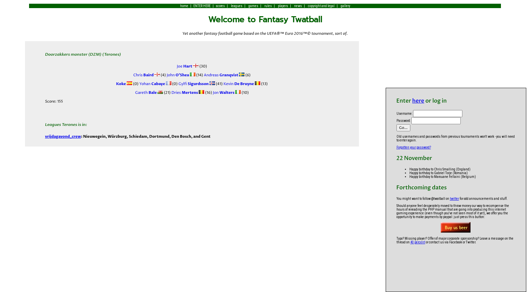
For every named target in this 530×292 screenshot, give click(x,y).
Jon (223, 92)
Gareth (146, 92)
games (253, 6)
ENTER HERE (202, 6)
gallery (345, 6)
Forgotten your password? (413, 147)
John (177, 75)
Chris (143, 75)
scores (220, 6)
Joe (184, 66)
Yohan (152, 83)
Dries (184, 92)
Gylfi (193, 83)
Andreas (220, 75)
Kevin (238, 83)
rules (268, 6)
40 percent (417, 242)
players (283, 6)
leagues (236, 6)
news (298, 6)
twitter (454, 199)
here (418, 101)
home (184, 6)
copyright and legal (321, 6)
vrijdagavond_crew (63, 136)
